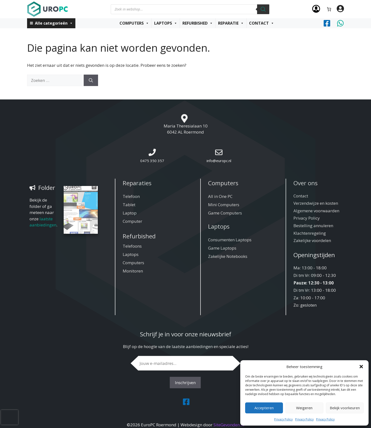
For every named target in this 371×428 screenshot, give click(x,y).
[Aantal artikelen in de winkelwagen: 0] (329, 9)
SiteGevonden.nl (228, 425)
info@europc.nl (219, 160)
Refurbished (197, 23)
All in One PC (220, 196)
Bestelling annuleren (313, 225)
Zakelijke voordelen (312, 240)
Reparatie (231, 23)
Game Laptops (222, 248)
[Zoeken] (263, 9)
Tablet (129, 204)
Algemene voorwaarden (316, 211)
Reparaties (137, 183)
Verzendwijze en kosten (315, 203)
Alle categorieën (54, 23)
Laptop (130, 213)
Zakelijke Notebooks (227, 256)
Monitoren (133, 271)
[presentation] (9, 417)
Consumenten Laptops (229, 240)
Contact (261, 23)
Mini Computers (223, 204)
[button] (361, 366)
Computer (132, 221)
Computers (134, 23)
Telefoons (132, 246)
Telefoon (131, 196)
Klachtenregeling (309, 233)
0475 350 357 (152, 160)
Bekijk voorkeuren (345, 407)
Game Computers (225, 213)
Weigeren (304, 407)
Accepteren (264, 407)
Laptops (165, 23)
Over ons (305, 183)
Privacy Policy (283, 419)
